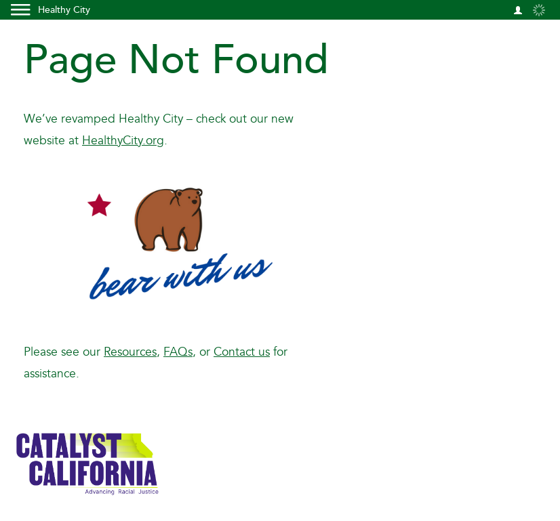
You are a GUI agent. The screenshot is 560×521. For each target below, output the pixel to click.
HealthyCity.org (123, 140)
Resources (130, 352)
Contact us (242, 352)
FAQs (178, 352)
